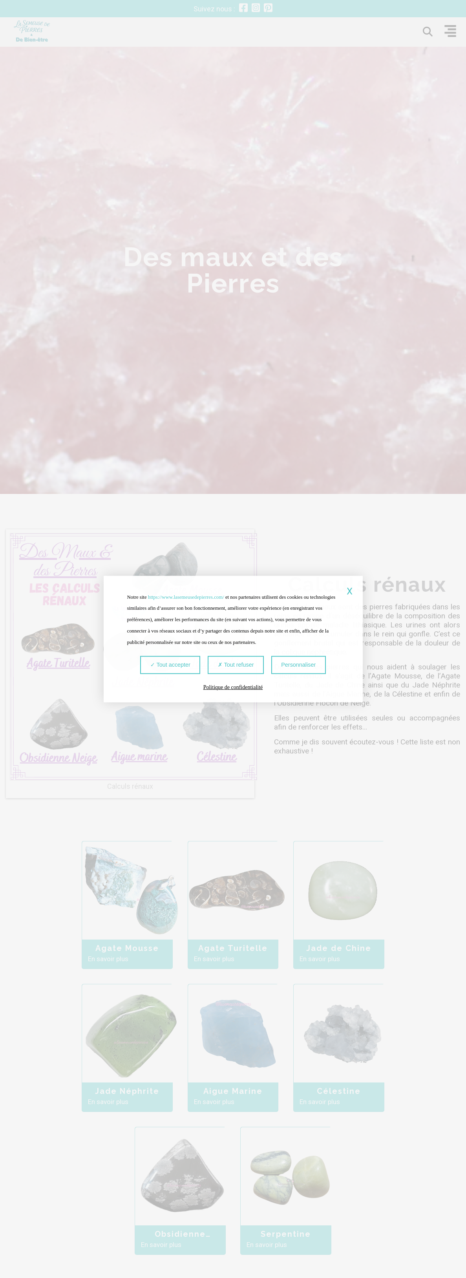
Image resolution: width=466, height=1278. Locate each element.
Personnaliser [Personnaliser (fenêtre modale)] (295, 667)
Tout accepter (173, 667)
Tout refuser (236, 667)
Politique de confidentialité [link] (233, 688)
